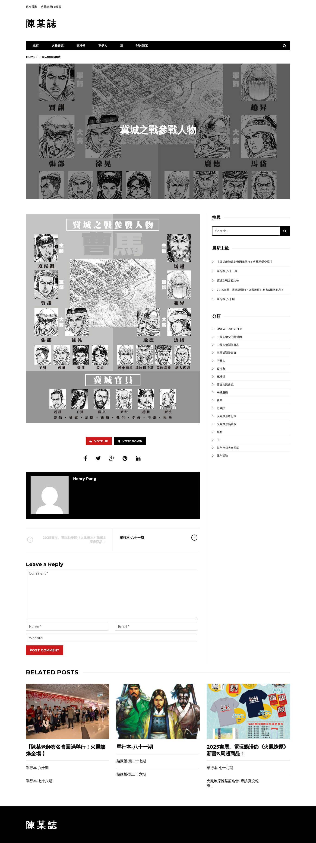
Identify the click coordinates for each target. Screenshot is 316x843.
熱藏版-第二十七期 (131, 761)
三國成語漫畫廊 (226, 352)
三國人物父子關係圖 (229, 337)
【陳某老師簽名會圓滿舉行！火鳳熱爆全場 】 (245, 261)
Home (30, 57)
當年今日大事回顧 (228, 447)
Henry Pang (84, 479)
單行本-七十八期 (39, 781)
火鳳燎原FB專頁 (51, 6)
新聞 (219, 400)
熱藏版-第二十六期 (131, 774)
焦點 (219, 432)
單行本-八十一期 (152, 538)
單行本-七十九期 (220, 768)
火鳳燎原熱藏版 (226, 424)
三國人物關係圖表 (228, 344)
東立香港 (31, 6)
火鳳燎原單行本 (226, 416)
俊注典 (221, 368)
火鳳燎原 (57, 45)
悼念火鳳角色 (225, 384)
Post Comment (45, 650)
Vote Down (130, 441)
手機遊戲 (222, 392)
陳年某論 (222, 455)
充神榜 (80, 45)
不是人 (102, 45)
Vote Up (98, 441)
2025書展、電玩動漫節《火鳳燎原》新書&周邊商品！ (73, 539)
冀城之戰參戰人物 (228, 280)
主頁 (36, 45)
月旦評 (221, 408)
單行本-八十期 (226, 299)
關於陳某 (142, 45)
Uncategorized (229, 329)
